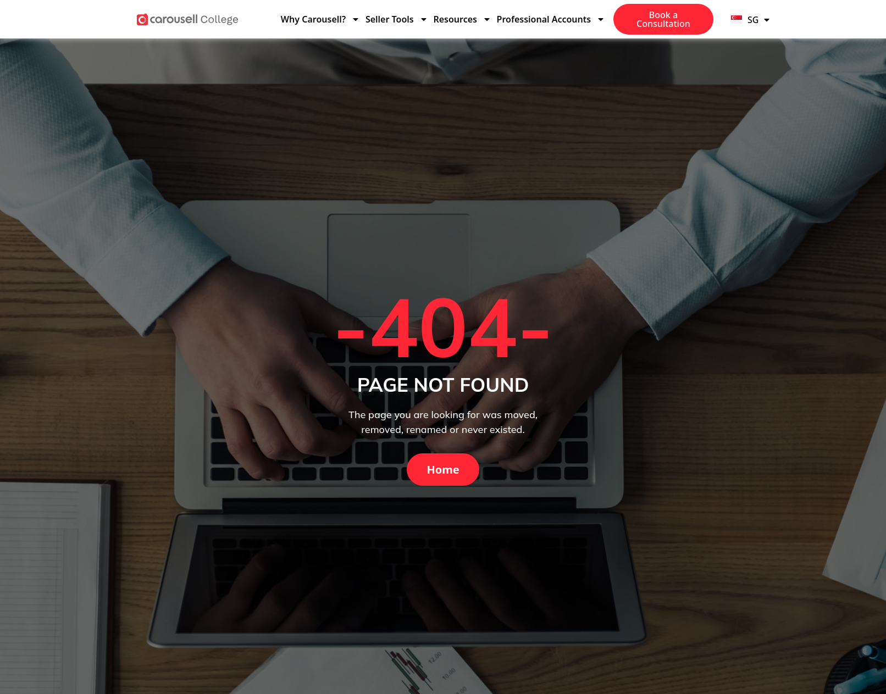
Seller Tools (397, 19)
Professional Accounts (551, 19)
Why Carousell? (320, 19)
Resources (462, 19)
